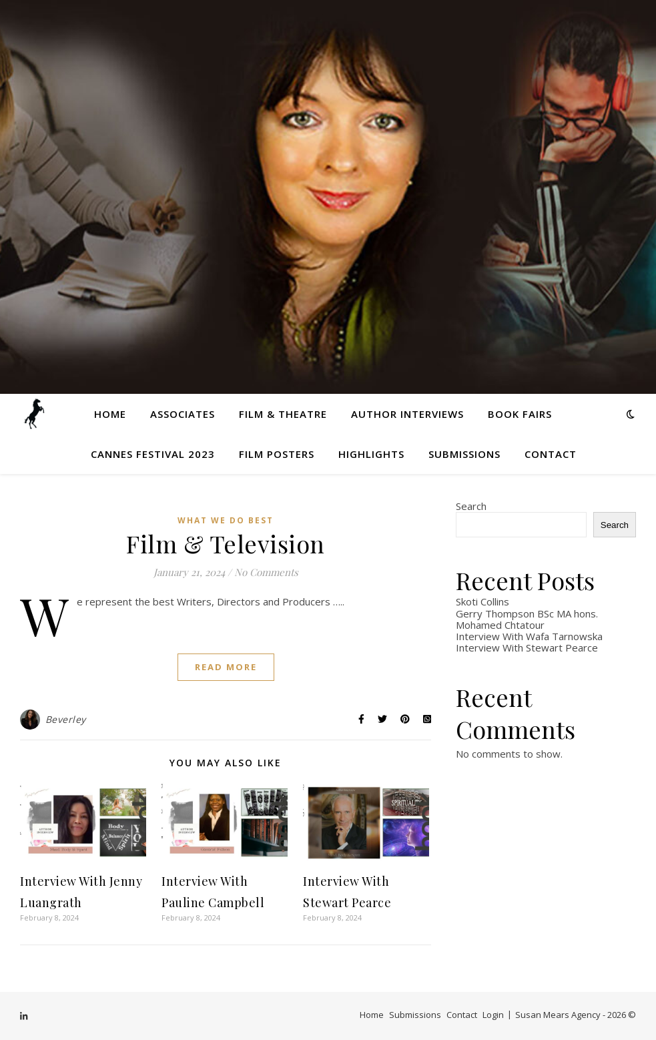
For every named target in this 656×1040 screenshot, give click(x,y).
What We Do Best (226, 520)
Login (493, 1015)
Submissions (464, 454)
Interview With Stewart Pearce (527, 647)
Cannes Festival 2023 (153, 454)
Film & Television (225, 543)
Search (471, 506)
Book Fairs (520, 414)
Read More (226, 667)
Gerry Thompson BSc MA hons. (527, 613)
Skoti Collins (482, 601)
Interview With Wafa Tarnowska (529, 636)
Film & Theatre (283, 414)
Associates (182, 414)
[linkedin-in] (23, 1016)
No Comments (266, 572)
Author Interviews (407, 414)
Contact (551, 454)
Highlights (371, 454)
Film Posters (276, 454)
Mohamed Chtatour (500, 624)
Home (110, 414)
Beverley (65, 719)
